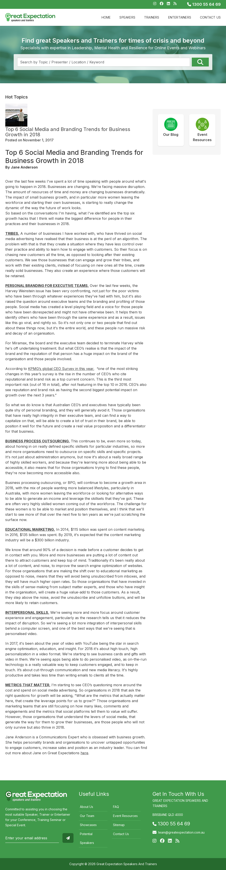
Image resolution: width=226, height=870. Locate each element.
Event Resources (125, 816)
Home (106, 17)
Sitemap (119, 825)
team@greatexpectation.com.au (181, 832)
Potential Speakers (87, 838)
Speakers (127, 17)
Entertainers (179, 17)
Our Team (87, 816)
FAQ (116, 807)
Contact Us (210, 17)
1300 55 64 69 (204, 4)
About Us (86, 807)
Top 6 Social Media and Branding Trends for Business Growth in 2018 (67, 131)
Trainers (151, 17)
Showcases (88, 825)
